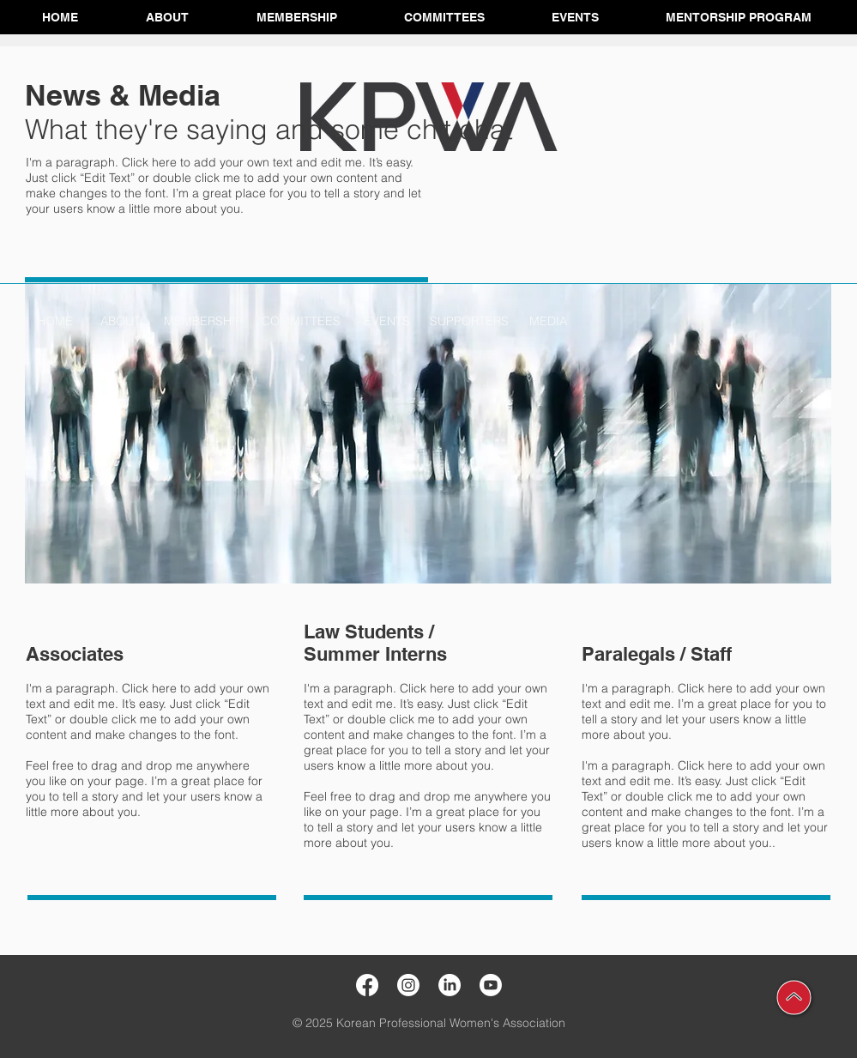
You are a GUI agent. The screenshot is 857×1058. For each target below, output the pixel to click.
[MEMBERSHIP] (203, 322)
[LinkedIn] (449, 985)
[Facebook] (367, 985)
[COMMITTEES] (301, 322)
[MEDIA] (548, 322)
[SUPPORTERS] (469, 322)
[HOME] (55, 322)
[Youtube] (491, 985)
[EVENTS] (386, 322)
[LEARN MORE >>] (75, 920)
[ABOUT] (121, 322)
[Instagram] (408, 985)
